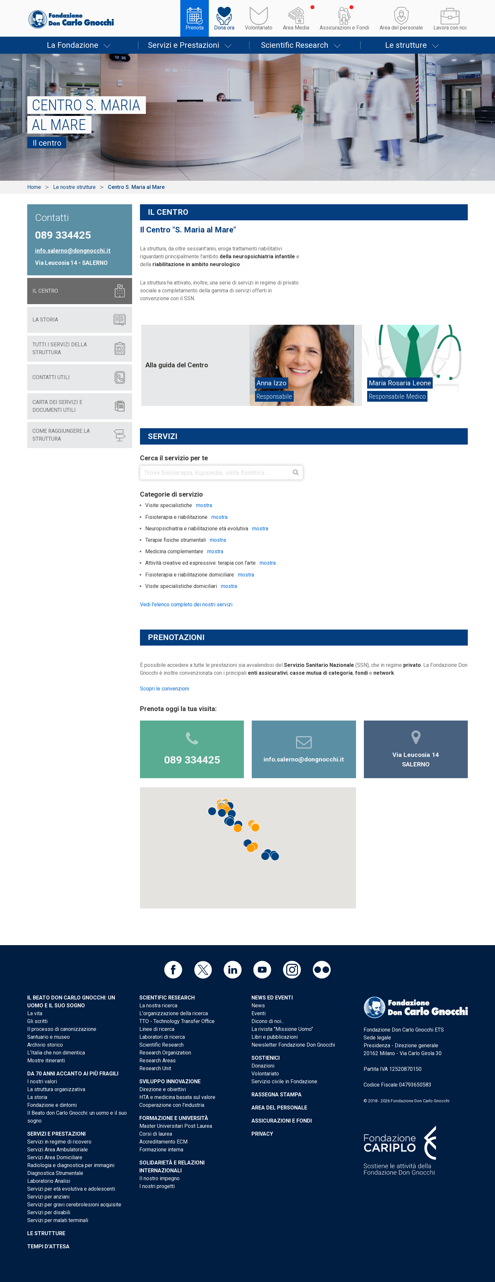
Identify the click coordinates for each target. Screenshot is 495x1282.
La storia (37, 1097)
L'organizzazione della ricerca (173, 1013)
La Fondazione (72, 45)
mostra (204, 505)
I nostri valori (42, 1081)
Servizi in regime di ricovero (59, 1142)
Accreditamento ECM (163, 1142)
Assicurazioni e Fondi (344, 28)
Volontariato (258, 28)
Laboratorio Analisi (48, 1181)
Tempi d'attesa (48, 1246)
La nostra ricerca (158, 1005)
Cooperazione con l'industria (171, 1105)
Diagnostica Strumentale (55, 1173)
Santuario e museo (48, 1037)
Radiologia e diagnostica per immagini (70, 1165)
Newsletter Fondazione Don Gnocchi (293, 1045)
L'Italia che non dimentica (56, 1053)
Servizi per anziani (48, 1197)
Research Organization (165, 1053)
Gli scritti (37, 1021)
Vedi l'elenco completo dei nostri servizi (186, 604)
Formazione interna (161, 1149)
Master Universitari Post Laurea (175, 1126)
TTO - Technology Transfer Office (177, 1021)
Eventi (258, 1013)
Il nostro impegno (159, 1178)
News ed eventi (272, 998)
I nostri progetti (157, 1186)
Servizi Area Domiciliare (54, 1157)
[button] (227, 810)
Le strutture (406, 45)
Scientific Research (294, 45)
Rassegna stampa (276, 1094)
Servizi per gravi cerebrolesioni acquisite (74, 1204)
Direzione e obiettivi (162, 1089)
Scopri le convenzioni (164, 689)
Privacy (262, 1134)
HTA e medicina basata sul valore (177, 1097)
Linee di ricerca (156, 1029)
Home (34, 187)
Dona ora (224, 28)
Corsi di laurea (155, 1134)
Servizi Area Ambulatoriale (57, 1149)
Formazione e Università (173, 1118)
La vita (34, 1013)
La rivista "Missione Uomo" (282, 1029)
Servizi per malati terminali (57, 1220)
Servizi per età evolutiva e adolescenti (71, 1189)
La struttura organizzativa (56, 1089)
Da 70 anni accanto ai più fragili (72, 1074)
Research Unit (155, 1068)
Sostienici (265, 1058)
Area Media (296, 28)
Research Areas (157, 1060)
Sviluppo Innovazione (170, 1081)
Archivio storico (45, 1045)
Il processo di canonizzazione (61, 1029)
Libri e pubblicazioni (274, 1037)
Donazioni (262, 1066)
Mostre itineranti (46, 1060)
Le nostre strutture (74, 187)
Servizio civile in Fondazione (284, 1081)
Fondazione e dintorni (52, 1105)
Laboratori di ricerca (162, 1037)
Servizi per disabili (48, 1212)
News (258, 1005)
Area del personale (401, 28)
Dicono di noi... (267, 1021)
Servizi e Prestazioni (183, 45)
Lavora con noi (449, 28)
